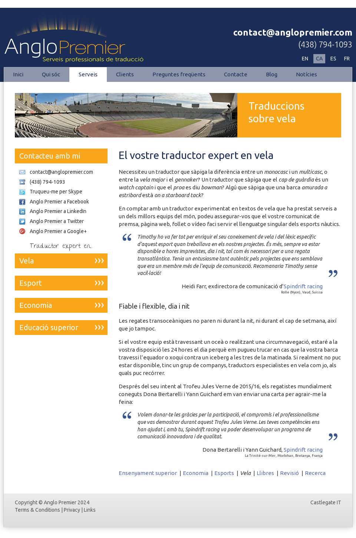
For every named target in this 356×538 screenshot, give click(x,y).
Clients (125, 74)
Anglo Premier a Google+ (58, 231)
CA (319, 59)
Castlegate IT (325, 502)
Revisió (289, 473)
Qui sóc (51, 74)
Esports (224, 473)
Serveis (88, 74)
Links (90, 510)
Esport (30, 283)
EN (305, 59)
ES (333, 59)
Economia (195, 473)
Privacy (72, 510)
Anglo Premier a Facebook (59, 202)
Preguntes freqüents (178, 74)
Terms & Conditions (37, 510)
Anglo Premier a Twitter (57, 221)
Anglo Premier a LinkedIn (58, 211)
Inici (18, 74)
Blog (271, 74)
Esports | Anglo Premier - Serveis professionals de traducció (81, 35)
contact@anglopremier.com (292, 32)
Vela (26, 260)
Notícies (306, 74)
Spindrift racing (303, 286)
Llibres (265, 473)
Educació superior (48, 327)
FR (347, 59)
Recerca (315, 473)
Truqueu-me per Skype (56, 192)
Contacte (235, 74)
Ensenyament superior (148, 473)
